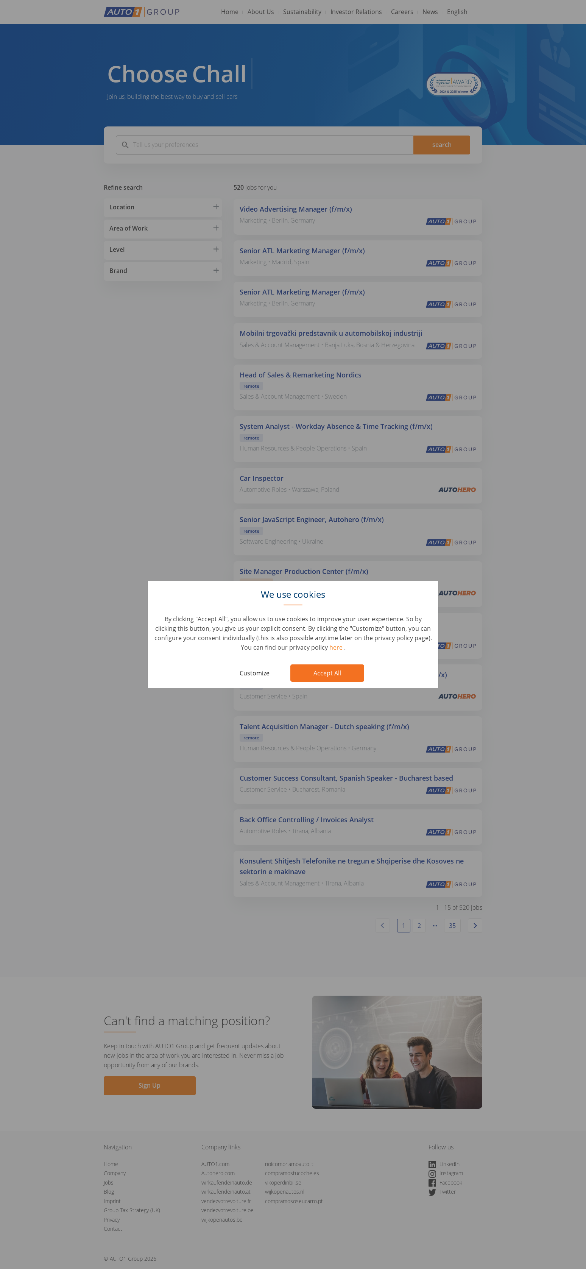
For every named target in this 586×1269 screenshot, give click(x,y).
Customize (255, 673)
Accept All (327, 673)
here (336, 647)
